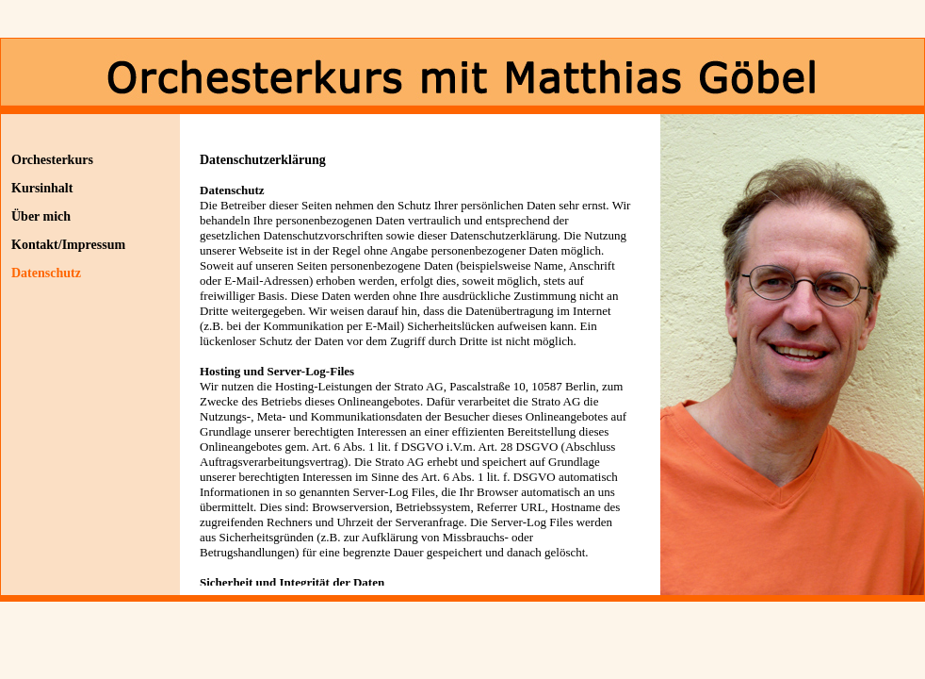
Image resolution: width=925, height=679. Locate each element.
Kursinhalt (42, 188)
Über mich (41, 216)
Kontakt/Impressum (68, 245)
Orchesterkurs (52, 160)
